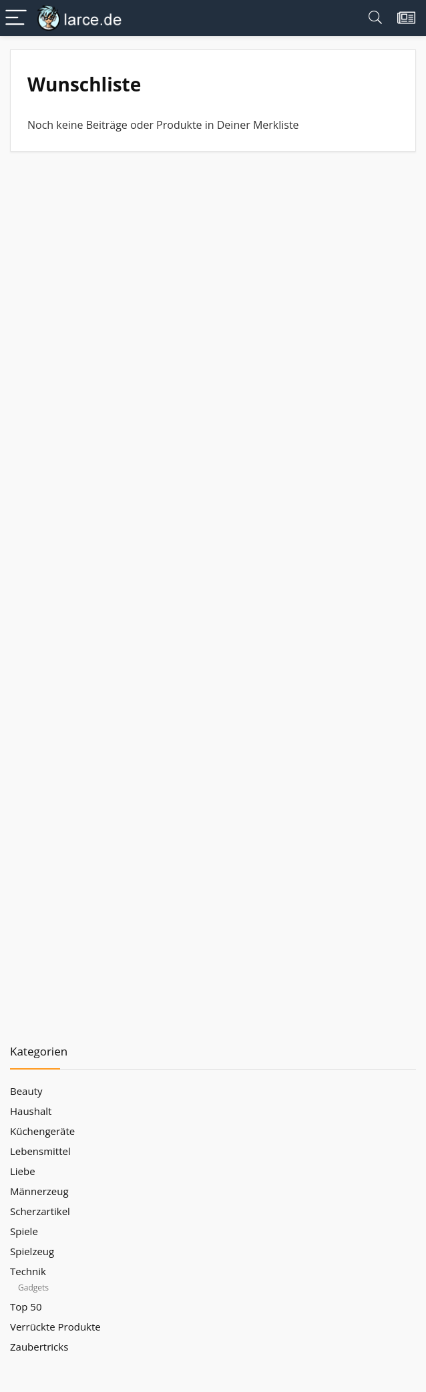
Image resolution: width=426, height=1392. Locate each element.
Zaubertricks (39, 1346)
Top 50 (26, 1306)
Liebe (22, 1171)
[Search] (375, 18)
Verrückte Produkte (55, 1326)
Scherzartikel (40, 1211)
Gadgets (33, 1287)
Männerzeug (39, 1191)
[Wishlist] (406, 18)
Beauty (26, 1091)
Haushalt (30, 1111)
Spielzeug (32, 1251)
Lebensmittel (40, 1151)
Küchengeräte (42, 1131)
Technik (28, 1271)
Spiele (24, 1231)
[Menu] (16, 18)
